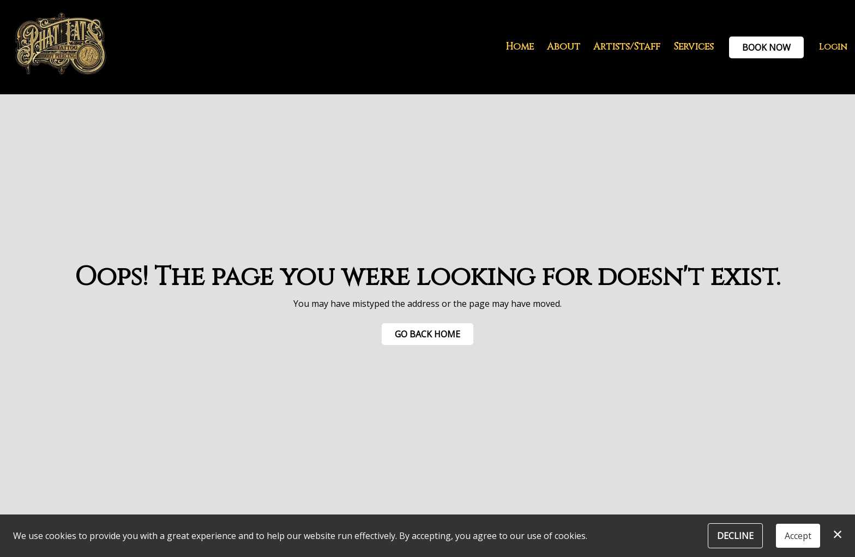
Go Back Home (427, 334)
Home (519, 46)
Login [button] (833, 47)
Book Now (766, 47)
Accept (798, 536)
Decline (735, 536)
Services (693, 46)
